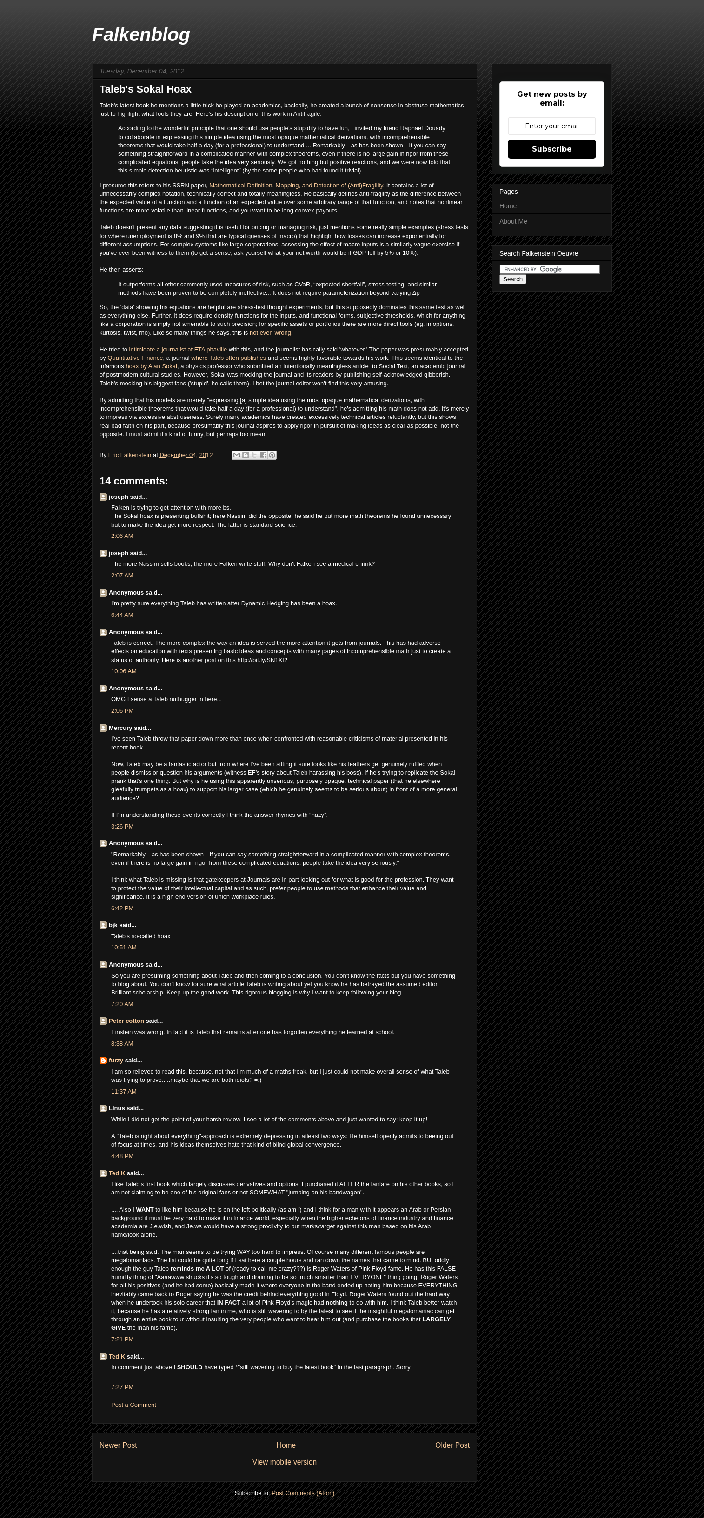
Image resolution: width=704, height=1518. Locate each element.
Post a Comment (133, 1404)
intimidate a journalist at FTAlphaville (177, 349)
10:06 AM (124, 671)
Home (286, 1445)
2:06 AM (122, 535)
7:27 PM (122, 1387)
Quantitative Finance (135, 357)
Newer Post (118, 1445)
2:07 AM (122, 575)
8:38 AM (122, 1043)
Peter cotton (126, 1020)
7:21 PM (122, 1339)
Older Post (452, 1445)
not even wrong (270, 332)
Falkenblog (141, 34)
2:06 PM (122, 710)
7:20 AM (122, 1004)
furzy (116, 1060)
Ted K (117, 1173)
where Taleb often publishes (228, 357)
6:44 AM (122, 614)
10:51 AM (124, 947)
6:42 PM (122, 908)
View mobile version (284, 1462)
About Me (513, 221)
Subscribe (552, 149)
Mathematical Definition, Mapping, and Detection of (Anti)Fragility (295, 185)
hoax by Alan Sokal (151, 366)
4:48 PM (122, 1156)
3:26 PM (122, 826)
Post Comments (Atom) (303, 1493)
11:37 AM (124, 1091)
